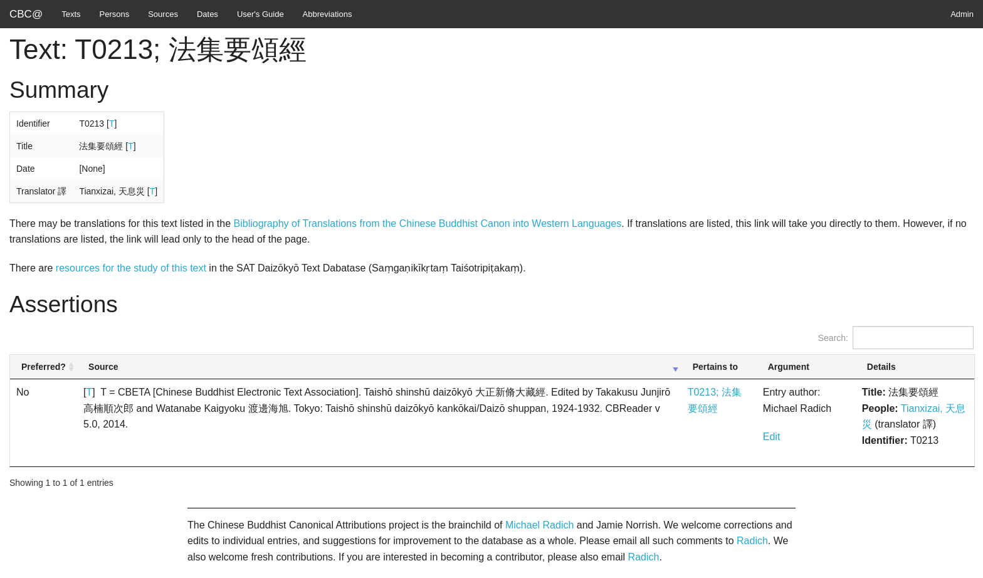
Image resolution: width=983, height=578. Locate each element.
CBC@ (26, 14)
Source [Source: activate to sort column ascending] (103, 367)
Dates (207, 14)
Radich (752, 540)
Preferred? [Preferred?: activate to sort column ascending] (43, 367)
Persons (115, 14)
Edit (772, 436)
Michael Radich (539, 525)
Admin (962, 14)
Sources (163, 14)
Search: (896, 337)
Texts (70, 14)
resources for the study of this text (131, 268)
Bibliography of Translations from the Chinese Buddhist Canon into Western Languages (428, 223)
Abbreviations (327, 14)
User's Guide (260, 14)
